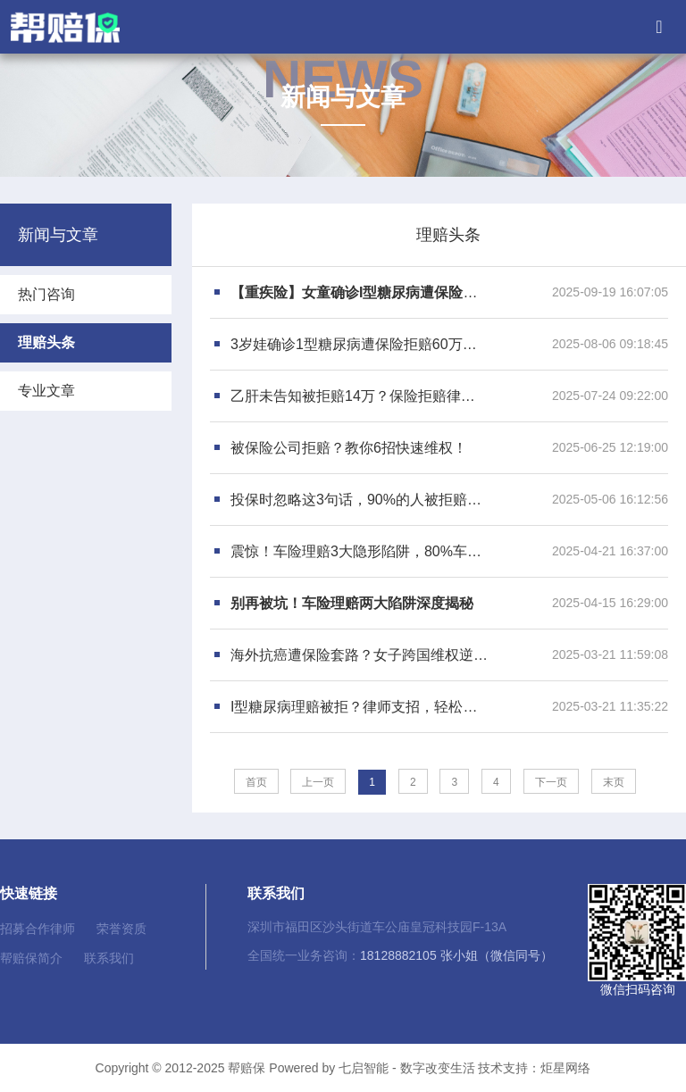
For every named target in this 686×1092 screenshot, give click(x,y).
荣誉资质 (121, 928)
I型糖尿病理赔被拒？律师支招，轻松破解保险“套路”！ (359, 706)
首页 (256, 782)
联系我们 (109, 958)
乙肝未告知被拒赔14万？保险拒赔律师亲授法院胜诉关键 (359, 396)
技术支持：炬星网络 (534, 1068)
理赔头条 (46, 342)
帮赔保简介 (31, 958)
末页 (613, 782)
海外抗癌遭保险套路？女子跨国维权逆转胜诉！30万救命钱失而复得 (359, 655)
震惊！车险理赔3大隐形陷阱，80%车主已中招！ (359, 551)
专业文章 (46, 390)
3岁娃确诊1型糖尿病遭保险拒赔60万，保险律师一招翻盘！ (359, 344)
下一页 (551, 782)
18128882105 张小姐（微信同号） (456, 955)
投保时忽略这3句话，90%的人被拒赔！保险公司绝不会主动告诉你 (359, 499)
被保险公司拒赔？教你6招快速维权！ (348, 447)
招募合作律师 (37, 928)
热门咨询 (46, 294)
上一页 (318, 782)
